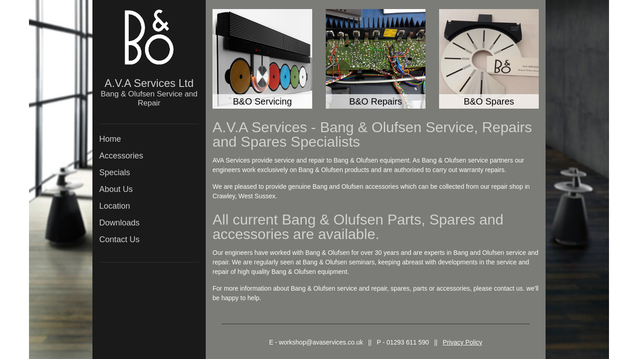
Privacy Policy (462, 342)
